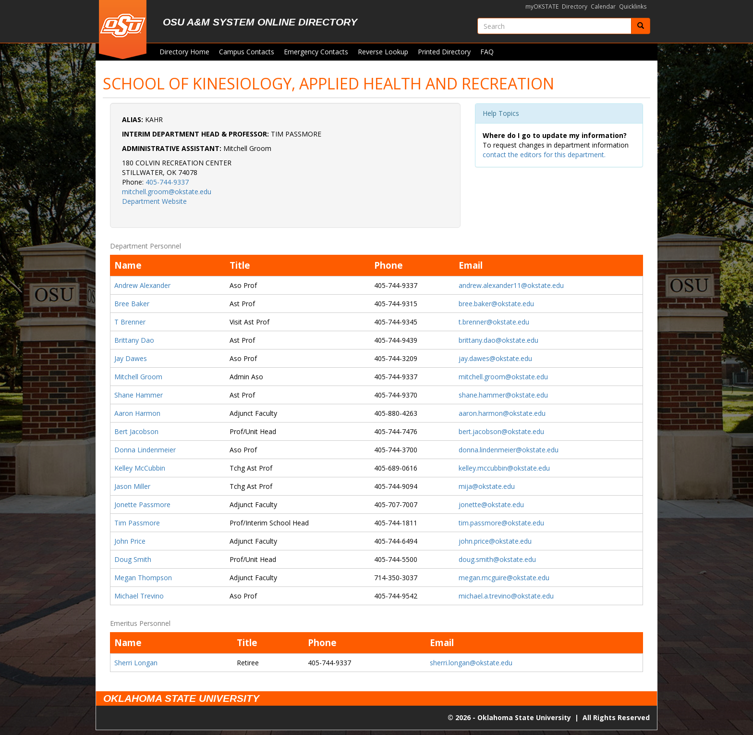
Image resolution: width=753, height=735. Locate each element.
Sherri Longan (136, 662)
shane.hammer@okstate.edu (503, 394)
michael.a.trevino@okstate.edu (506, 595)
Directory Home (184, 51)
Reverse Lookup (383, 51)
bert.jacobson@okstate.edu (501, 431)
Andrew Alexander (142, 285)
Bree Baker (131, 303)
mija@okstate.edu (487, 486)
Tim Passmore (137, 522)
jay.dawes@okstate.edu (495, 358)
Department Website (154, 201)
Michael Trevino (139, 595)
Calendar (603, 6)
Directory (574, 6)
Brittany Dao (134, 340)
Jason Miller (132, 486)
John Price (130, 541)
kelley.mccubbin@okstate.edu (504, 468)
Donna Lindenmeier (145, 449)
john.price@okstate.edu (495, 541)
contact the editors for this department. (544, 154)
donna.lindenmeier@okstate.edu (509, 449)
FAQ (487, 51)
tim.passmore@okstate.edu (501, 522)
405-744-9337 (167, 182)
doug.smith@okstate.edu (497, 559)
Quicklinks (633, 6)
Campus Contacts (246, 51)
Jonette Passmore (142, 504)
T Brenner (130, 321)
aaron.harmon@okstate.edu (502, 413)
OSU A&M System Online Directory (260, 21)
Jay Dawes (130, 358)
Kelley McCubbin (139, 468)
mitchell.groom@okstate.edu (166, 191)
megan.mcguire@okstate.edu (504, 577)
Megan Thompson (143, 577)
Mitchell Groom (138, 376)
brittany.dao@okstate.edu (498, 340)
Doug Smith (132, 559)
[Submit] (640, 26)
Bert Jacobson (136, 431)
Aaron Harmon (137, 413)
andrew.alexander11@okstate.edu (511, 285)
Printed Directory (444, 51)
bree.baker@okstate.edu (496, 303)
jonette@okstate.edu (491, 504)
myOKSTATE (542, 6)
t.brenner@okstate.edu (494, 321)
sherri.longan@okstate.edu (471, 662)
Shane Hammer (138, 394)
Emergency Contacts (316, 51)
